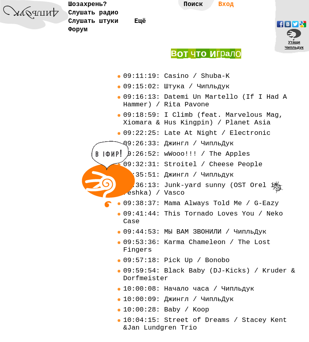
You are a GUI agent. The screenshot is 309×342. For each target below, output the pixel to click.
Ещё (140, 21)
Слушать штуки (93, 21)
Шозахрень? (87, 4)
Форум (77, 29)
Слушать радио (93, 12)
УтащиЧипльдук (294, 44)
